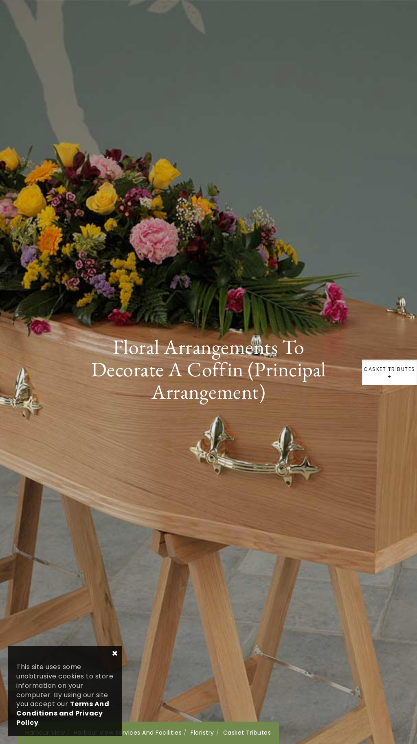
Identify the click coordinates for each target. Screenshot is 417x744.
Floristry (202, 733)
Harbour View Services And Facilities (128, 733)
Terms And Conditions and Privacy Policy (62, 713)
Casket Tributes (389, 375)
